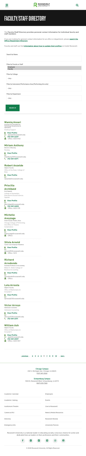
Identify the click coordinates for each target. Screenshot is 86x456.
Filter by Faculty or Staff (14, 64)
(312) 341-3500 (42, 373)
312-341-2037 (12, 339)
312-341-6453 (13, 206)
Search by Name (12, 54)
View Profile (12, 133)
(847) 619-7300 (41, 383)
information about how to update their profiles (43, 46)
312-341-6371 (12, 159)
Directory (7, 419)
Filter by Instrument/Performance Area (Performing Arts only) (27, 84)
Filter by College (12, 74)
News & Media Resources (54, 413)
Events (47, 400)
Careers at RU (9, 413)
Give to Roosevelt (51, 406)
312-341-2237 (12, 137)
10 (56, 356)
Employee (44, 67)
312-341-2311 (12, 319)
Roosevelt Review (51, 419)
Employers (49, 394)
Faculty (44, 69)
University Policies (52, 425)
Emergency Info (10, 425)
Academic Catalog (11, 400)
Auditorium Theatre (11, 406)
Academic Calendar (11, 394)
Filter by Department (13, 94)
